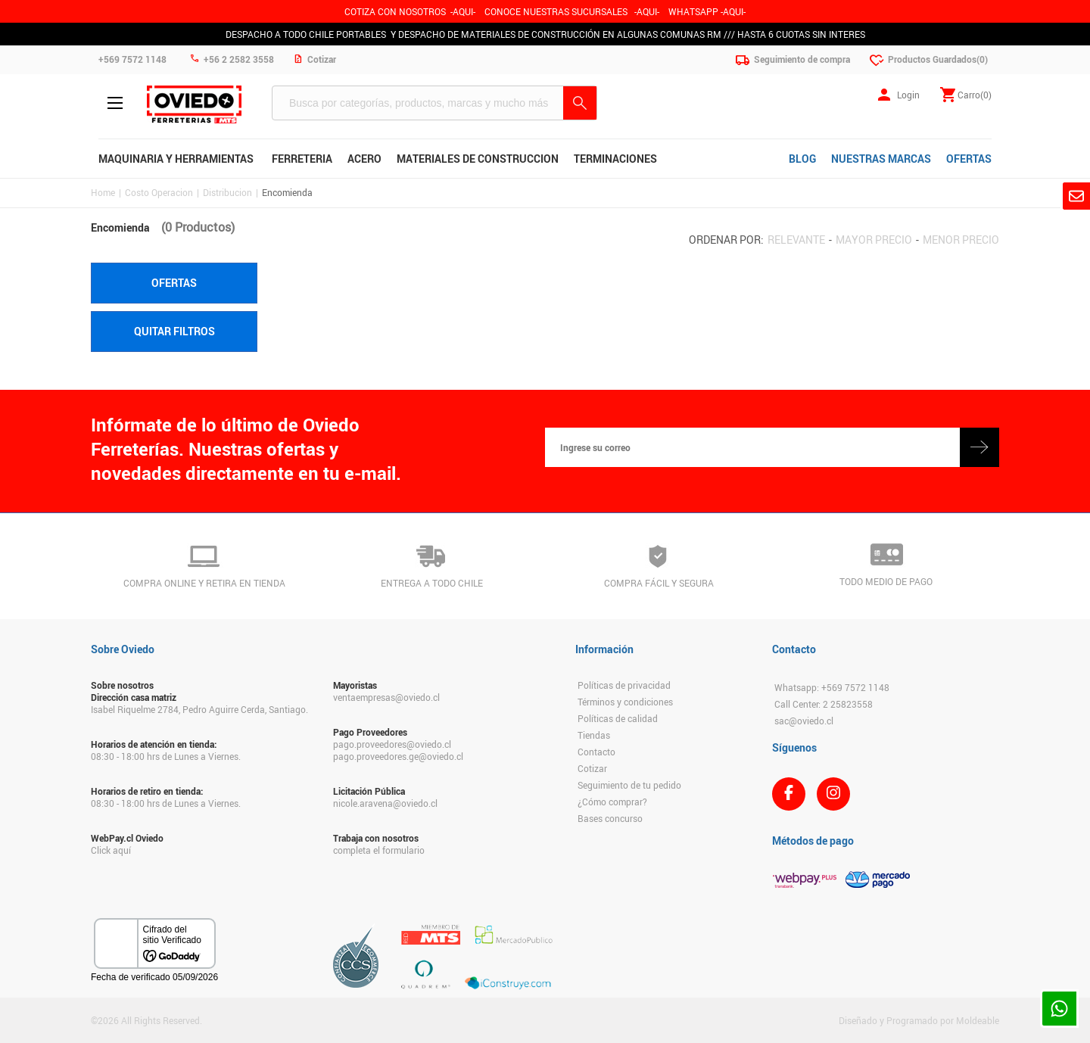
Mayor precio (874, 239)
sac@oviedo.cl (803, 721)
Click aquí (111, 850)
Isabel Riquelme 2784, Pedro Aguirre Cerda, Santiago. (199, 709)
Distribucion (227, 192)
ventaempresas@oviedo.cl (386, 697)
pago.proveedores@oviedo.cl (392, 744)
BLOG (802, 158)
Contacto (596, 752)
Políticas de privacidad (624, 685)
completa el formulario (379, 850)
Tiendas (594, 735)
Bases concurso (610, 818)
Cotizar (592, 768)
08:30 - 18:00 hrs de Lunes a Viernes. (166, 756)
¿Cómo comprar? (612, 801)
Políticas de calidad (618, 718)
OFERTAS (969, 158)
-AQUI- (463, 11)
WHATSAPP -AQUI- (707, 11)
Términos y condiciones (625, 702)
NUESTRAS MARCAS (881, 158)
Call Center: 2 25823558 (823, 704)
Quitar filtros (174, 331)
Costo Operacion (159, 192)
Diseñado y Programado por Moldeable (919, 1020)
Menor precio (961, 239)
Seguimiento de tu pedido (629, 785)
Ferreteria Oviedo (194, 104)
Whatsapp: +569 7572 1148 (831, 687)
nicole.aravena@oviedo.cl (385, 803)
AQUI (647, 11)
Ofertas (174, 283)
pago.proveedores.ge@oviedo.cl (398, 756)
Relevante (796, 239)
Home (103, 192)
